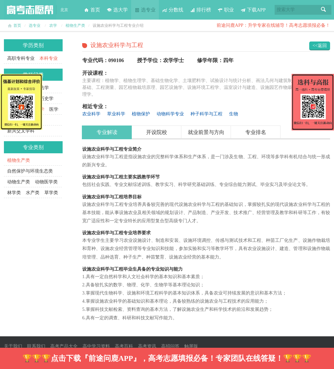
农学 (53, 25)
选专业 (145, 9)
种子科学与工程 (206, 113)
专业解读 (107, 132)
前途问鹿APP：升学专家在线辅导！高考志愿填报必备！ (273, 25)
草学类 (51, 192)
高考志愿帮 (30, 10)
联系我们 (36, 346)
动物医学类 (46, 181)
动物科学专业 (170, 113)
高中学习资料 (96, 346)
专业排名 (255, 132)
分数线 (172, 9)
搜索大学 (286, 9)
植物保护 (141, 113)
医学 (53, 109)
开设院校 (156, 132)
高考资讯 (147, 346)
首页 (92, 9)
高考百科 (124, 346)
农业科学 (91, 113)
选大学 (117, 9)
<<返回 (319, 45)
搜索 (323, 10)
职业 (226, 9)
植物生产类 (75, 25)
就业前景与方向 (206, 132)
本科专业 (48, 58)
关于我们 (13, 346)
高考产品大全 (64, 346)
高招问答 (170, 346)
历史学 (46, 98)
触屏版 (191, 346)
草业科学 (116, 113)
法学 (44, 87)
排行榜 (200, 9)
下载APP (253, 9)
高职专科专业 (21, 58)
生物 (233, 113)
